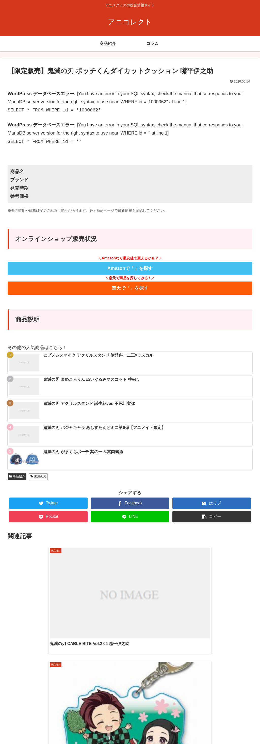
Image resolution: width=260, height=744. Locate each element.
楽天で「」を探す (130, 288)
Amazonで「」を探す (130, 268)
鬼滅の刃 (38, 476)
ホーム (209, 730)
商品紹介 (17, 476)
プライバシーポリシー (237, 730)
